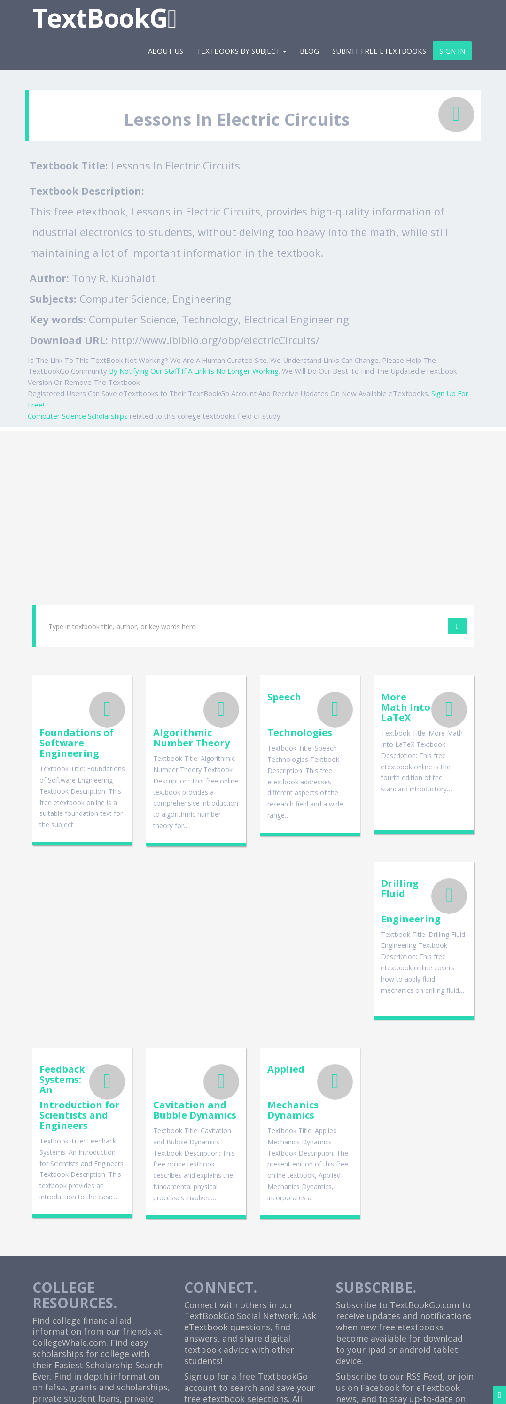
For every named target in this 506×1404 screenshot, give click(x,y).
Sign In (452, 50)
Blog (309, 50)
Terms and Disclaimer (358, 1388)
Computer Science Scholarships (78, 416)
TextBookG (104, 17)
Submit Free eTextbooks (379, 50)
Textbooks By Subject (241, 50)
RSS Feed (424, 1214)
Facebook (379, 1225)
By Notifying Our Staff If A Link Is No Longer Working (194, 371)
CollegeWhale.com (69, 1180)
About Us (165, 50)
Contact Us (421, 1388)
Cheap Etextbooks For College (245, 1312)
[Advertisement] (253, 497)
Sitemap (459, 1388)
